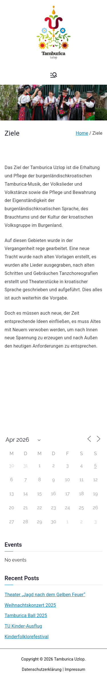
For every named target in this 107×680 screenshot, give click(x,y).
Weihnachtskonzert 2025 (30, 605)
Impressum (75, 669)
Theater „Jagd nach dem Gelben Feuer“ (45, 594)
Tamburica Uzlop (69, 659)
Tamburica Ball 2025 (26, 615)
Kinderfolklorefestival (27, 636)
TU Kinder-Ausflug (23, 626)
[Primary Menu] (53, 75)
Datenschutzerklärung (41, 669)
